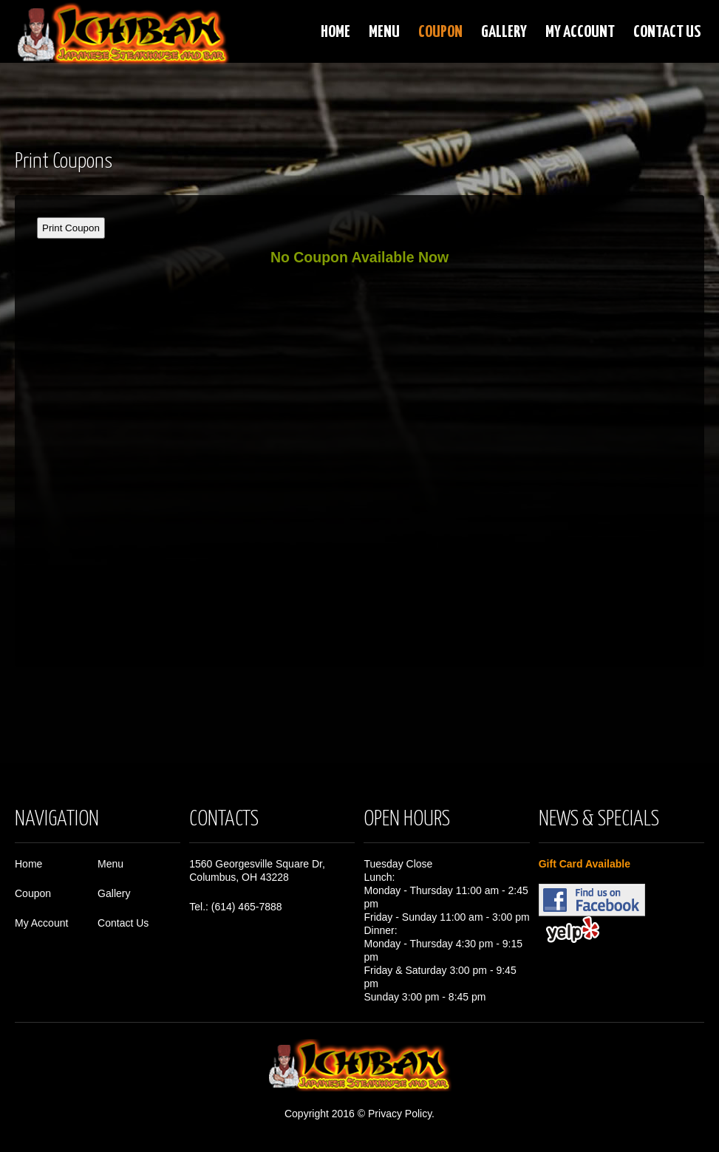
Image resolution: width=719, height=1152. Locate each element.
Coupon (440, 32)
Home (335, 32)
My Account (580, 32)
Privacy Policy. (401, 1113)
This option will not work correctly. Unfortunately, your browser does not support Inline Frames (359, 424)
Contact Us (667, 32)
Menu (384, 32)
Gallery (504, 32)
